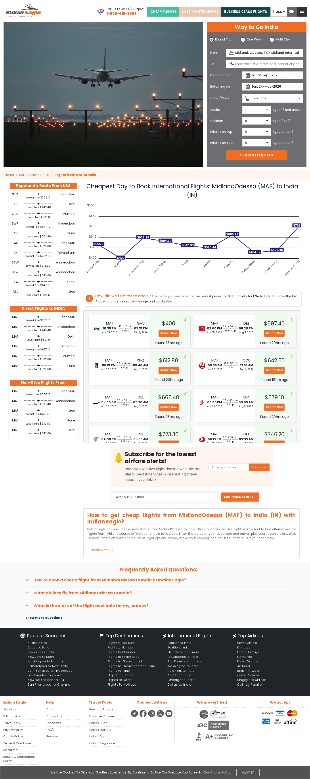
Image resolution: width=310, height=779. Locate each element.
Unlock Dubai (98, 723)
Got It (248, 772)
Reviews (52, 736)
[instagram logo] (152, 716)
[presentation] (231, 53)
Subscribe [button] (259, 467)
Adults (215, 110)
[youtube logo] (169, 716)
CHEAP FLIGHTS (163, 11)
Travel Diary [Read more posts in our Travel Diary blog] (11, 723)
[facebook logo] (143, 716)
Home (11, 175)
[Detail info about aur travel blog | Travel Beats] (135, 716)
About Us (9, 709)
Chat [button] (49, 709)
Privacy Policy (13, 730)
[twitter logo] (161, 716)
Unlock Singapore (102, 743)
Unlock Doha (98, 736)
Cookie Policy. (220, 772)
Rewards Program (102, 709)
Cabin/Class (219, 98)
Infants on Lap (221, 131)
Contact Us (54, 716)
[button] (291, 12)
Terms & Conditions (17, 743)
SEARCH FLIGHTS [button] (256, 155)
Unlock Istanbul (100, 730)
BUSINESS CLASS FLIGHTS (245, 11)
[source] (264, 53)
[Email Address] (239, 467)
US (48, 175)
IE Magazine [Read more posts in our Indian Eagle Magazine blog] (12, 716)
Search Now (168, 333)
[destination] (264, 64)
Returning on (220, 86)
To (212, 64)
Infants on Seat (222, 142)
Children (216, 121)
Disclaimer (11, 750)
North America (30, 175)
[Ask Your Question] (165, 497)
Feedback (53, 723)
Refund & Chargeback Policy (19, 759)
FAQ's (50, 730)
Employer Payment (103, 716)
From (214, 52)
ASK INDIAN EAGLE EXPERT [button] (241, 497)
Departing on (220, 75)
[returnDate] (272, 86)
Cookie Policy (13, 736)
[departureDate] (272, 75)
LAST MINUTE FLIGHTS (200, 11)
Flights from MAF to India (75, 175)
